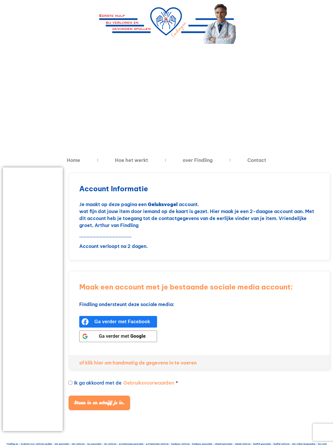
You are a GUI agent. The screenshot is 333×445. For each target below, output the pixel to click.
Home (73, 160)
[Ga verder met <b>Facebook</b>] (118, 322)
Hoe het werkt (131, 160)
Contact (256, 160)
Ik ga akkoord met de (123, 382)
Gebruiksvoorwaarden (148, 382)
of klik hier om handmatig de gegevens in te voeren (138, 363)
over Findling (198, 160)
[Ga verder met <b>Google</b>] (118, 336)
